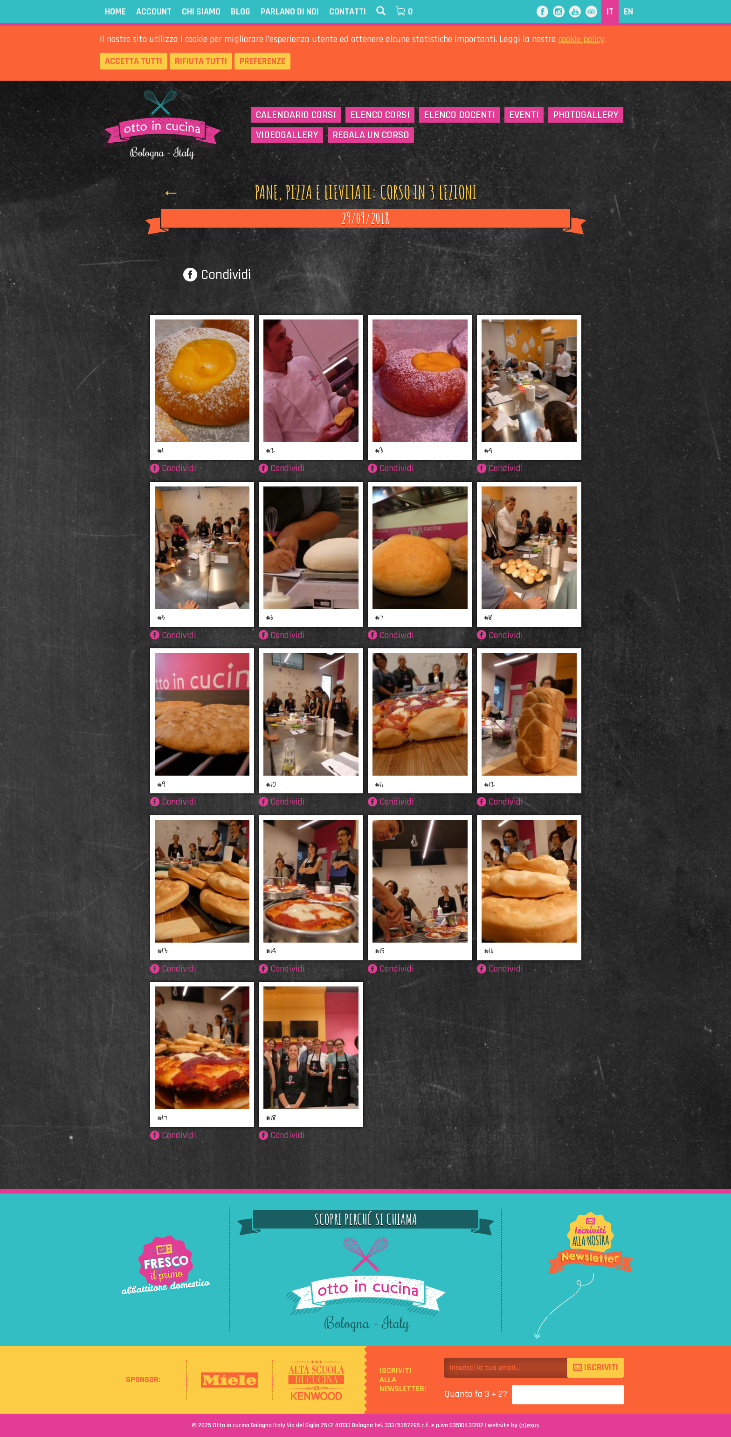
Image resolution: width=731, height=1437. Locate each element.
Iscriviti (595, 1367)
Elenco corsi (380, 115)
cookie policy (581, 39)
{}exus (529, 1425)
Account (154, 12)
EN (628, 12)
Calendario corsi (296, 115)
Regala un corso (370, 135)
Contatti (347, 12)
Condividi (217, 275)
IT (610, 12)
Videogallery (287, 135)
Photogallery (586, 115)
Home (115, 12)
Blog (240, 12)
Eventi (524, 115)
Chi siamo (201, 12)
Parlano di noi (290, 12)
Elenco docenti (459, 115)
